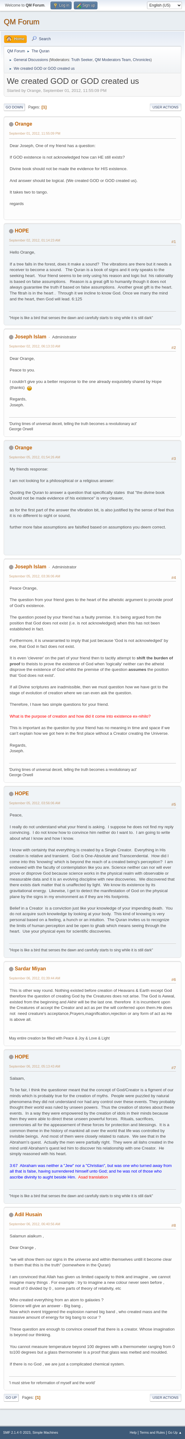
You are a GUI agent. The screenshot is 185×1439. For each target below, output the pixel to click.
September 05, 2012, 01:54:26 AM (34, 457)
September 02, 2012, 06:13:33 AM (34, 346)
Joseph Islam (30, 336)
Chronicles (142, 60)
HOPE (22, 230)
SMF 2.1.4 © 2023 (17, 1432)
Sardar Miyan (30, 968)
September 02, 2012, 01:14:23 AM (34, 240)
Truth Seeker (82, 60)
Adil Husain (28, 1214)
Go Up (11, 1397)
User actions (165, 107)
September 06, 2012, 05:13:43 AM (34, 1066)
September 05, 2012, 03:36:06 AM (34, 576)
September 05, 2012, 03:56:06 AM (34, 803)
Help (133, 1432)
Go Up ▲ (175, 1432)
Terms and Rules (152, 1432)
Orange (23, 124)
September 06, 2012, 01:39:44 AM (34, 978)
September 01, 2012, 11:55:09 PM (34, 133)
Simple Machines (45, 1432)
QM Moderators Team (113, 60)
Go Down (14, 107)
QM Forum (22, 21)
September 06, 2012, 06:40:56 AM (34, 1224)
